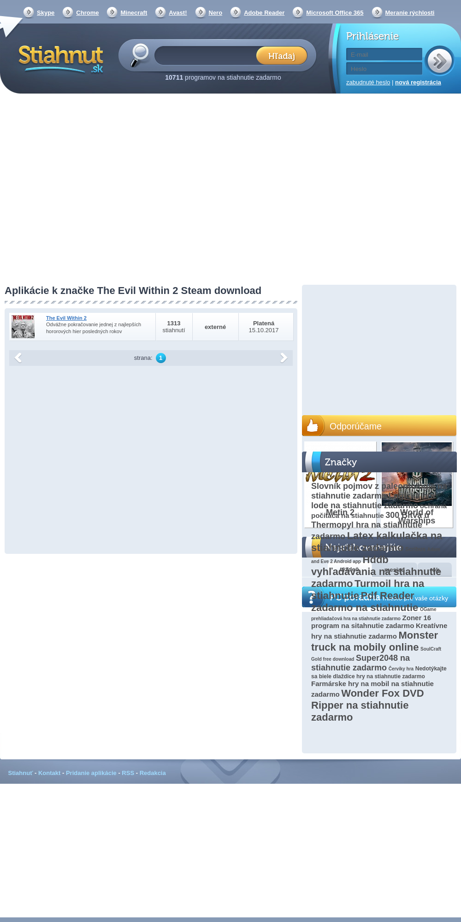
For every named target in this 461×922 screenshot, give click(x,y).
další (284, 358)
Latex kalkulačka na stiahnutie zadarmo (376, 541)
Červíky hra (401, 668)
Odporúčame (356, 426)
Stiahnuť (20, 772)
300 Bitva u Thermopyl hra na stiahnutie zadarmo (370, 526)
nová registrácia (418, 82)
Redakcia (153, 772)
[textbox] (208, 55)
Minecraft (133, 12)
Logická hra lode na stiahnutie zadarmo (373, 500)
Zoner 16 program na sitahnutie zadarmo (371, 621)
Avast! (178, 12)
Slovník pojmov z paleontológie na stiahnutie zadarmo (379, 491)
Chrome (87, 12)
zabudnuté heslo (368, 82)
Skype (45, 12)
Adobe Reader (264, 12)
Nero (216, 12)
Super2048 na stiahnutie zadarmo (360, 662)
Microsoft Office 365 (334, 12)
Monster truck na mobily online (374, 641)
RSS (128, 772)
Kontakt (49, 772)
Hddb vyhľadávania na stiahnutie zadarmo (376, 571)
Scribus (415, 549)
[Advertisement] (86, 190)
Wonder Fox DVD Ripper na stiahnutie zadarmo (367, 705)
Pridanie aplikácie (91, 772)
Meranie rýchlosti (410, 12)
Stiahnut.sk (59, 58)
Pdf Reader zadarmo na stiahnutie (364, 601)
